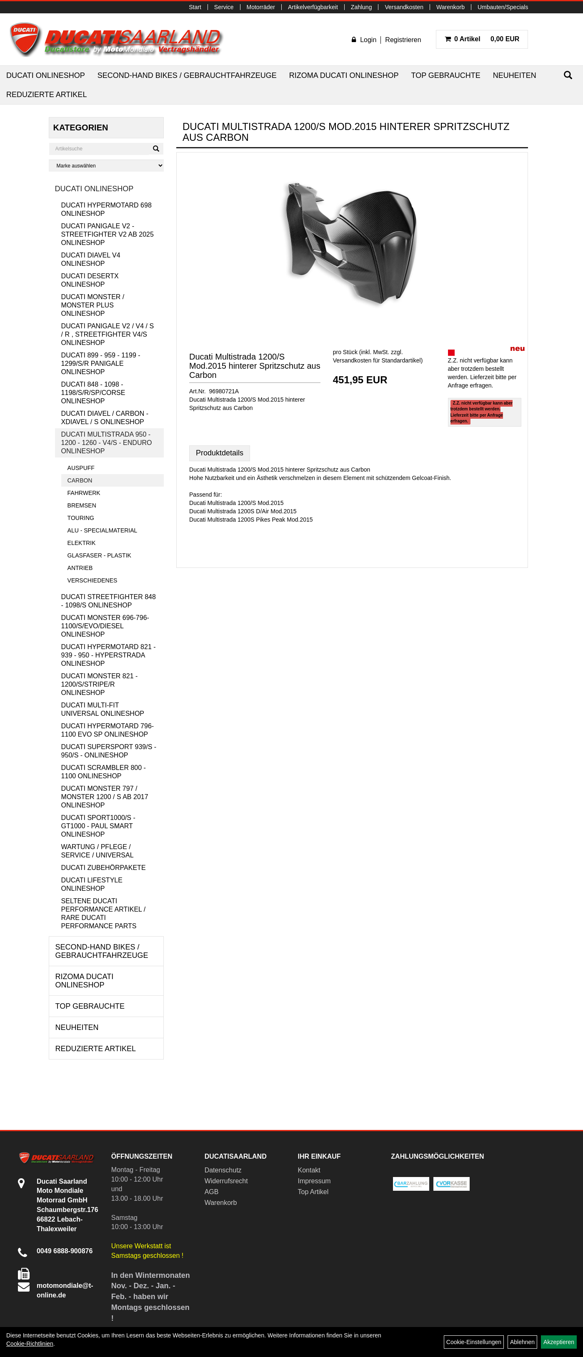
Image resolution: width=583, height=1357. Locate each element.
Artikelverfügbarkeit (313, 7)
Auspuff (81, 468)
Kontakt (309, 1170)
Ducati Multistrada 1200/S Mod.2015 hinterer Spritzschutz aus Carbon (254, 366)
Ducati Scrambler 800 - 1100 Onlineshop (103, 772)
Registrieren (403, 39)
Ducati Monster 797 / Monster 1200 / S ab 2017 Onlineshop (104, 797)
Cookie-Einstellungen (473, 1342)
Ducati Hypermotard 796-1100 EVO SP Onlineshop (107, 730)
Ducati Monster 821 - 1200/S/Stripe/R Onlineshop (99, 684)
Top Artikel (313, 1191)
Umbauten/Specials (503, 7)
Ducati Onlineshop (45, 75)
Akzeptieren (558, 1342)
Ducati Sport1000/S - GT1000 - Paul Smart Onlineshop (98, 826)
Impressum (314, 1181)
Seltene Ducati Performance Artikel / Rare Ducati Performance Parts (103, 913)
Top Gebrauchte (445, 75)
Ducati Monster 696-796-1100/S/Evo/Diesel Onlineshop (105, 626)
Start (195, 7)
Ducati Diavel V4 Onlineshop (90, 259)
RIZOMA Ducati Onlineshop (344, 75)
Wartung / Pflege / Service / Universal (97, 851)
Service (224, 7)
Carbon (80, 480)
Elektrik (82, 543)
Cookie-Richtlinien (29, 1343)
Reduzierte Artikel (46, 94)
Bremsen (82, 505)
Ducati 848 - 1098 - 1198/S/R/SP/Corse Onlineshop (93, 393)
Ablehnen (522, 1342)
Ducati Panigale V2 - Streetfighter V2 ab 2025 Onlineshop (107, 234)
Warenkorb (450, 7)
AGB (212, 1191)
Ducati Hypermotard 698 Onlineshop (106, 209)
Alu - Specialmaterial (103, 530)
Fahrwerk (84, 493)
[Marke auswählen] (106, 166)
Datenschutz (223, 1170)
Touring (81, 518)
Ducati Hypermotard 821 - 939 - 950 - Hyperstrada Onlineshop (108, 655)
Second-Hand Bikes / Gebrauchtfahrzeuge (187, 75)
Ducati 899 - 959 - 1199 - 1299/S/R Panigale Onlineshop (100, 363)
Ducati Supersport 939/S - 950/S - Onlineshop (109, 751)
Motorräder (261, 7)
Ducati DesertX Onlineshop (90, 280)
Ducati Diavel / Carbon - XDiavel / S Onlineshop (105, 417)
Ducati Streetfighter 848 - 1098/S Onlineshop (108, 601)
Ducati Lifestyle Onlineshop (92, 884)
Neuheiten (514, 75)
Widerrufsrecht (226, 1181)
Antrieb (80, 568)
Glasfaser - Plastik (99, 555)
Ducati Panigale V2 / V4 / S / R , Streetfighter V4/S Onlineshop (107, 334)
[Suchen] (568, 75)
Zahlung (361, 7)
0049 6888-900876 (65, 1251)
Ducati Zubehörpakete (103, 867)
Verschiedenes (93, 580)
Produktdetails (219, 453)
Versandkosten (404, 7)
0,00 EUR (482, 38)
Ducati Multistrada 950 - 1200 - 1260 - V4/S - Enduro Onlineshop (106, 443)
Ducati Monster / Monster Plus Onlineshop (93, 305)
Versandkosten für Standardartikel (377, 360)
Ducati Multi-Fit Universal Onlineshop (102, 709)
